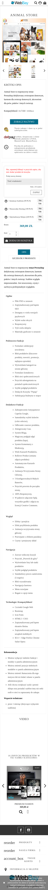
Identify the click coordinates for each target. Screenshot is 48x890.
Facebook (21, 830)
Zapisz (36, 192)
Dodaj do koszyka (20, 240)
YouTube (28, 830)
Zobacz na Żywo (24, 122)
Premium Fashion (24, 804)
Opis (24, 252)
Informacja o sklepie (24, 869)
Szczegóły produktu (24, 258)
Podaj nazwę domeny (14, 176)
